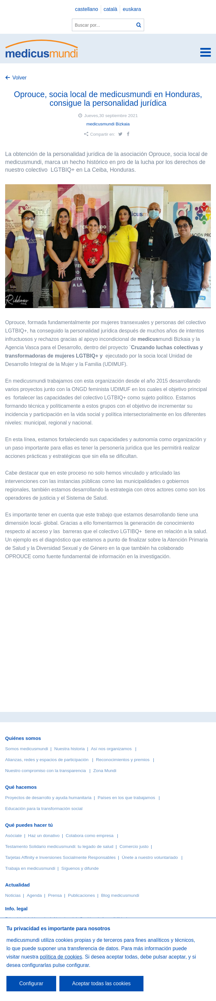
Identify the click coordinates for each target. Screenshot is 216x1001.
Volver (19, 77)
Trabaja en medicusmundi (30, 868)
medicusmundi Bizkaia (108, 124)
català (110, 9)
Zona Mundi (105, 770)
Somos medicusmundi (26, 748)
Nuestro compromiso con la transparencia (45, 770)
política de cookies (61, 957)
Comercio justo (134, 846)
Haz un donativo (43, 835)
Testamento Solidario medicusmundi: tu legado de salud (59, 846)
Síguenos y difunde (80, 868)
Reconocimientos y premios (123, 759)
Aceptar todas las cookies (101, 983)
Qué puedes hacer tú (29, 825)
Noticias (13, 895)
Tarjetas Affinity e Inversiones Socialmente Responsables (60, 857)
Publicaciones (81, 895)
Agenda (34, 895)
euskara (132, 9)
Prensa (55, 895)
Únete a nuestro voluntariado (150, 857)
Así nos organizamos (111, 748)
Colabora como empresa (90, 835)
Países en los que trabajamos (126, 797)
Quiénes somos (23, 738)
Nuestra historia (69, 748)
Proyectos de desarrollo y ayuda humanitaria (48, 797)
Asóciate (13, 835)
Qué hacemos (21, 787)
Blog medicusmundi (120, 895)
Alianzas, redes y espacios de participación (47, 759)
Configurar (31, 983)
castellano (86, 9)
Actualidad (17, 884)
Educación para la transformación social (43, 808)
